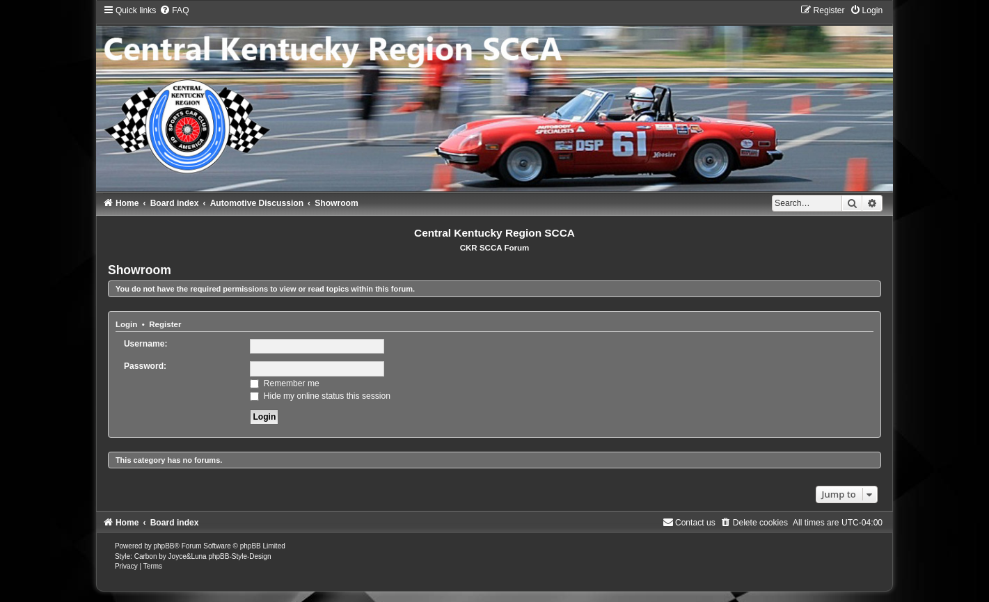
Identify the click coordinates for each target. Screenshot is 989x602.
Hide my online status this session (320, 396)
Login (126, 324)
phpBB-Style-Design (239, 556)
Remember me (284, 383)
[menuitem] (174, 10)
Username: (146, 344)
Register (165, 324)
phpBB (163, 546)
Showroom (139, 270)
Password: (145, 366)
